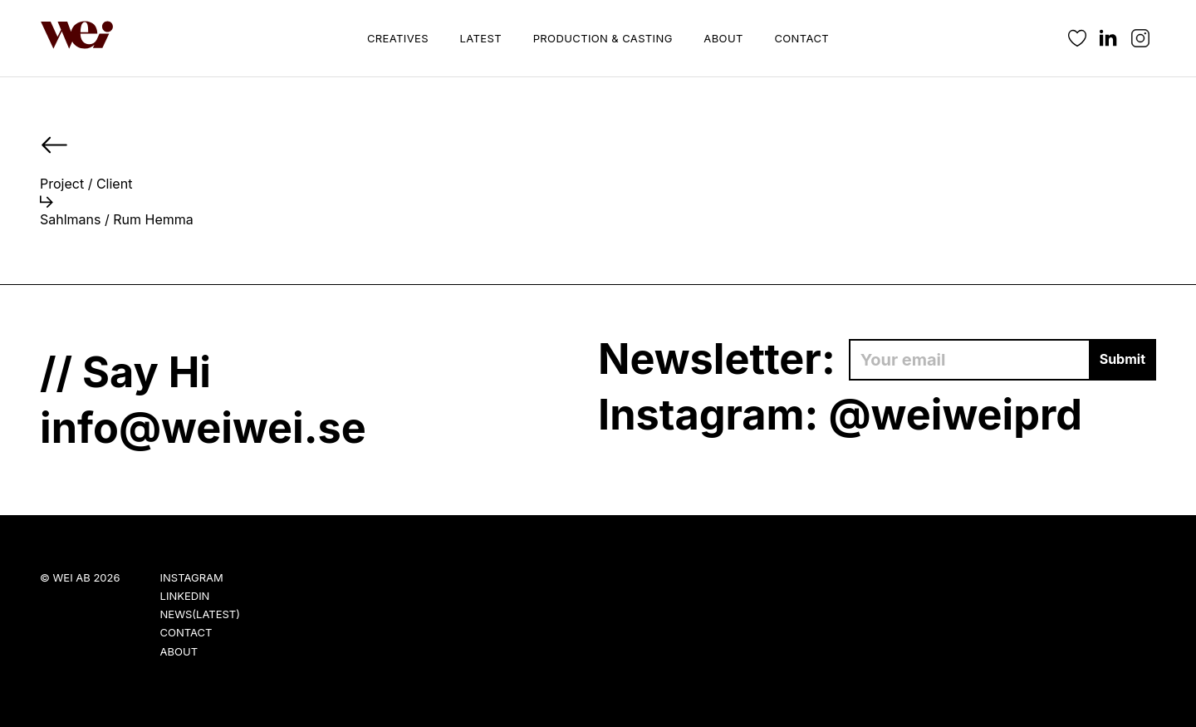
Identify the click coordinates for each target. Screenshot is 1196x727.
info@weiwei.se (203, 427)
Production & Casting (603, 38)
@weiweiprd (955, 414)
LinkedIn (185, 595)
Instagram (191, 577)
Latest (481, 38)
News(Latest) (200, 614)
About (723, 38)
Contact (801, 38)
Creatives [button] (398, 38)
